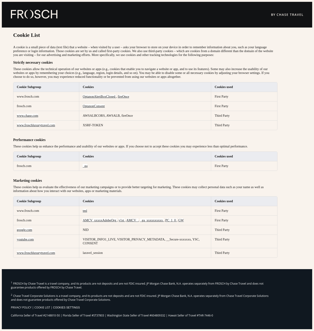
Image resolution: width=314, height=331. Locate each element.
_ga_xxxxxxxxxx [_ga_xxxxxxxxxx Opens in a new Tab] (152, 220)
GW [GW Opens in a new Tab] (181, 220)
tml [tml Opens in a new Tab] (85, 210)
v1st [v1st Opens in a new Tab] (122, 220)
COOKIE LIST (42, 307)
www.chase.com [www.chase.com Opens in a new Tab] (27, 115)
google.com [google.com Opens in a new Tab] (24, 230)
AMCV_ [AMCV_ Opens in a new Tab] (132, 220)
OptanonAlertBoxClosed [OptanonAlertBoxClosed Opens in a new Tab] (99, 96)
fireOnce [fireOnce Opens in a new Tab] (123, 96)
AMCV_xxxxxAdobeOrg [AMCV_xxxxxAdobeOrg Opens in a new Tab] (100, 220)
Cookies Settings (66, 307)
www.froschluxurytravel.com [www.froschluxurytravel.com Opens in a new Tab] (36, 125)
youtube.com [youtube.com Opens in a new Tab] (25, 239)
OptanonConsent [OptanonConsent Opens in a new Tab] (94, 106)
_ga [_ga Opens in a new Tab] (85, 166)
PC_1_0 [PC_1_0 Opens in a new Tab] (171, 220)
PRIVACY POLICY (21, 307)
